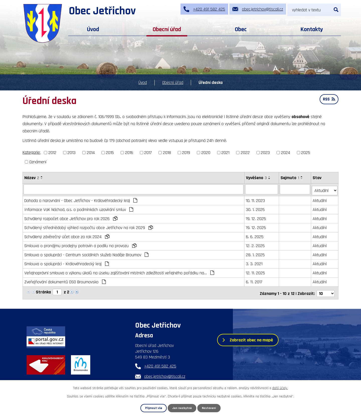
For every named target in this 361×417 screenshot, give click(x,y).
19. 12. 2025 (256, 217)
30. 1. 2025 (255, 208)
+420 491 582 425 (160, 364)
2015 (110, 152)
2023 (265, 152)
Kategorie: (31, 152)
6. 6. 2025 (255, 235)
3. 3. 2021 (254, 263)
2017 (148, 152)
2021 (225, 152)
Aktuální (320, 199)
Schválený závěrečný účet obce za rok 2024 (67, 235)
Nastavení (209, 408)
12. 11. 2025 (255, 272)
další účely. (280, 388)
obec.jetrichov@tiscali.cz (164, 374)
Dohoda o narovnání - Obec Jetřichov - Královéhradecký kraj (80, 199)
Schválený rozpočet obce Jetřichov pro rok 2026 (71, 217)
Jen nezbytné (182, 408)
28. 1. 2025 (255, 253)
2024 (285, 152)
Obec (241, 29)
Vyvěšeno (256, 178)
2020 (205, 152)
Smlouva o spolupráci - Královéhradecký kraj (66, 263)
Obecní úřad (167, 29)
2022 (245, 152)
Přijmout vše (153, 408)
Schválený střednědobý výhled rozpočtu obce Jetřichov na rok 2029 (88, 226)
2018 (167, 152)
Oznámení (37, 162)
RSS (328, 100)
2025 (305, 152)
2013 (71, 152)
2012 (52, 152)
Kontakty (311, 29)
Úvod (93, 29)
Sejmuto (290, 178)
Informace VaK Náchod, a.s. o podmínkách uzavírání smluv (78, 208)
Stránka (43, 291)
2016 (129, 152)
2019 (186, 152)
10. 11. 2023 (255, 199)
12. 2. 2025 (255, 244)
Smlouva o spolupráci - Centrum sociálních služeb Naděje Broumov (86, 253)
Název (31, 178)
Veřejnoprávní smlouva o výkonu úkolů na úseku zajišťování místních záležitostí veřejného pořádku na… (119, 272)
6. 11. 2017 (254, 281)
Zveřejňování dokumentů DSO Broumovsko (65, 281)
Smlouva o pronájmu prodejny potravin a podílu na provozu (80, 244)
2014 (91, 152)
